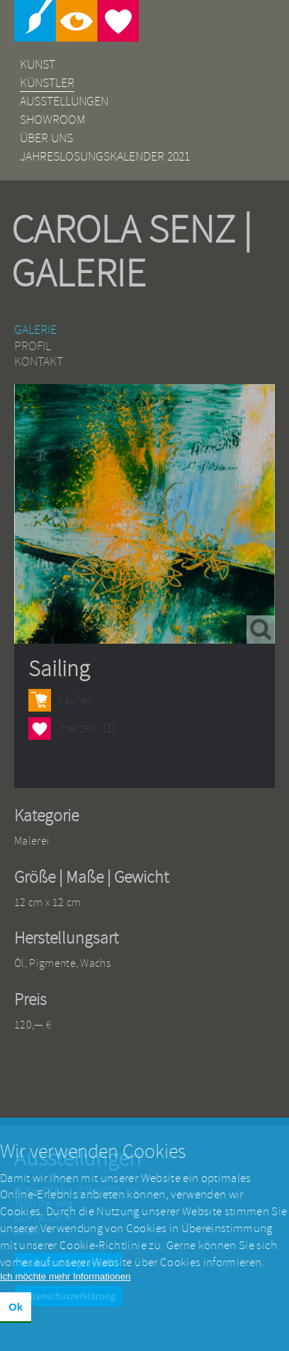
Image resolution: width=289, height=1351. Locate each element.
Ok (15, 1311)
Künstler (47, 83)
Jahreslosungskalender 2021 (105, 157)
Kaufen (75, 700)
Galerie (35, 330)
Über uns (46, 138)
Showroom (53, 120)
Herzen (39, 728)
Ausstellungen (64, 101)
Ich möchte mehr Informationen (65, 1280)
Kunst (37, 65)
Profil (32, 346)
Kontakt (38, 362)
